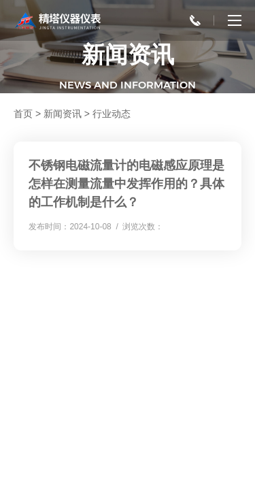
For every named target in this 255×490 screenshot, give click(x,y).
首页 (23, 113)
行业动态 (111, 113)
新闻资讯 (63, 113)
